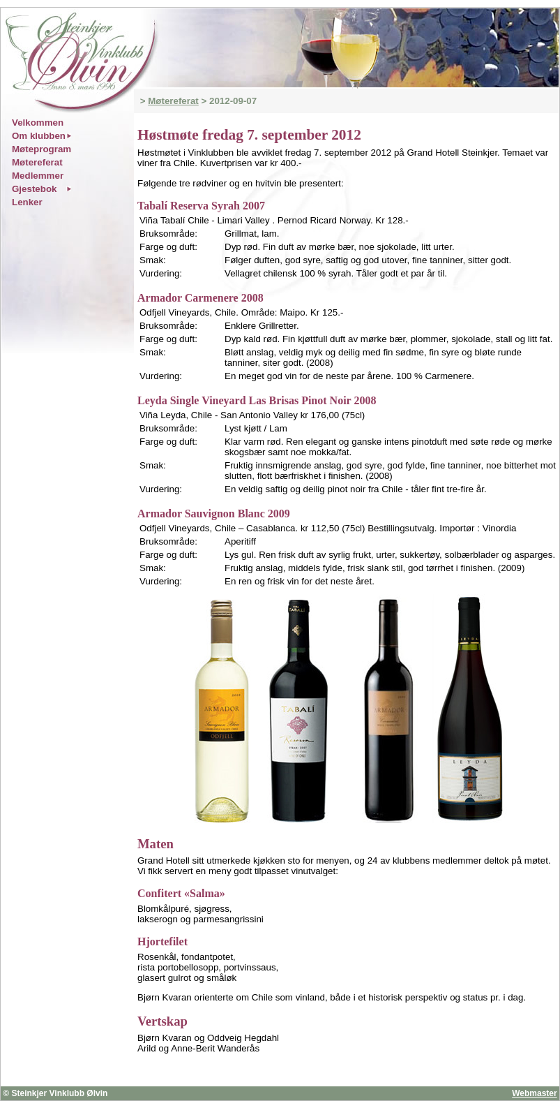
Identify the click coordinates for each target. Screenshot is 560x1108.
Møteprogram (41, 149)
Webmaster (534, 1093)
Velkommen (37, 122)
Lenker (27, 202)
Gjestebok (34, 189)
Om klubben (39, 136)
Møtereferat (173, 101)
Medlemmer (37, 175)
